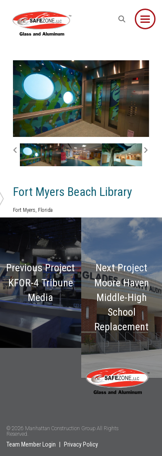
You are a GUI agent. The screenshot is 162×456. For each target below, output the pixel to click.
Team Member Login (31, 444)
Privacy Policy (81, 444)
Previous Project (40, 283)
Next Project (121, 297)
